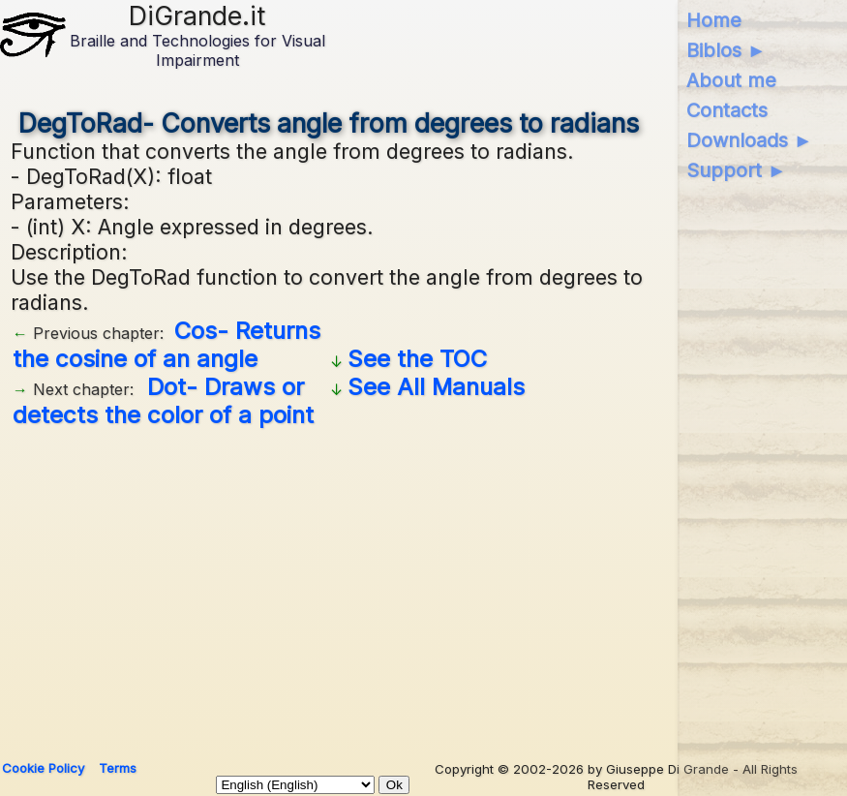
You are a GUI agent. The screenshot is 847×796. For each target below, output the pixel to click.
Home (713, 20)
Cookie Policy (43, 768)
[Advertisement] (329, 586)
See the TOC (417, 359)
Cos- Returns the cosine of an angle (166, 345)
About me (731, 80)
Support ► (736, 170)
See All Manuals (436, 387)
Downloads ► (749, 140)
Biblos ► (726, 50)
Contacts (727, 110)
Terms (117, 768)
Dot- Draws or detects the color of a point (163, 401)
